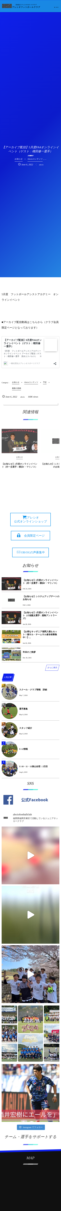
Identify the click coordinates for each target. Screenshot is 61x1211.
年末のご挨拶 (29, 652)
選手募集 (23, 709)
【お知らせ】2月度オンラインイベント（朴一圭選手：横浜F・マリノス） (19, 466)
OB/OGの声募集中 (33, 552)
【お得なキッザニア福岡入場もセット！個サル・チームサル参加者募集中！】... (40, 634)
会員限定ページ (34, 535)
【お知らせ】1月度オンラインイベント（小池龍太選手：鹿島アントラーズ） (40, 615)
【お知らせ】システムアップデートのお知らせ (41, 598)
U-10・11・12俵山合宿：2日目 (33, 766)
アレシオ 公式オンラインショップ (30, 519)
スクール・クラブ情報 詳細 (33, 689)
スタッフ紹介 (25, 728)
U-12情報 (23, 749)
